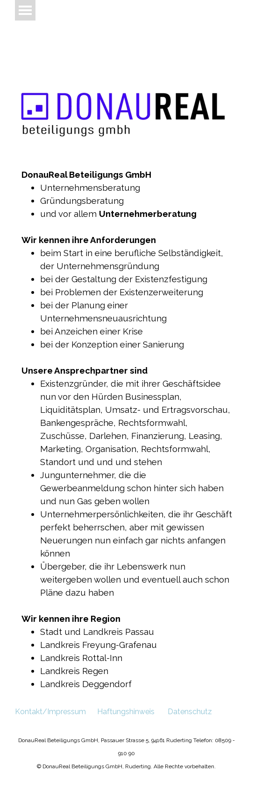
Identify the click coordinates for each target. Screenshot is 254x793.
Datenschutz (190, 711)
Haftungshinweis (126, 711)
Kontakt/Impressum (50, 711)
